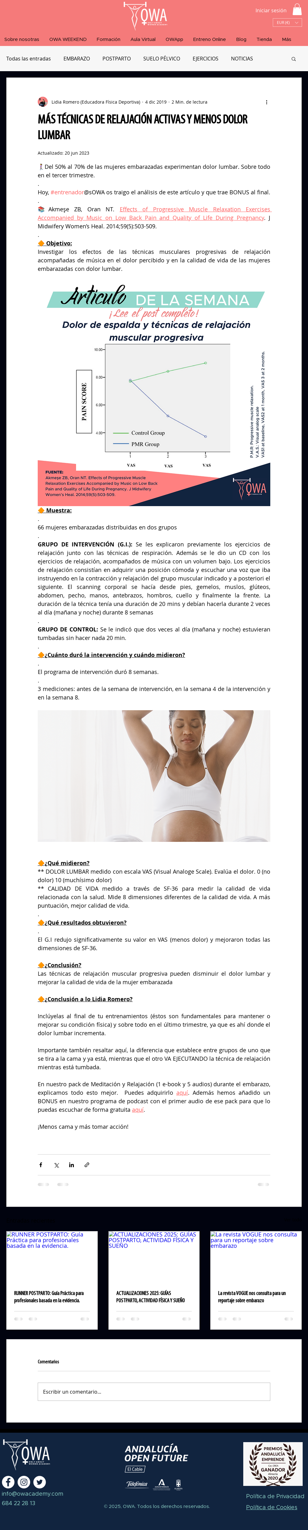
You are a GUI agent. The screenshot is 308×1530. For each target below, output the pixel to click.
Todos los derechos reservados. (173, 1506)
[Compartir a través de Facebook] (41, 1165)
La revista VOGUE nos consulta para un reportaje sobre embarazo (252, 1297)
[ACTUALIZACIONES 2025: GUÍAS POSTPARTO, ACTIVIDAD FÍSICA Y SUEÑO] (154, 1256)
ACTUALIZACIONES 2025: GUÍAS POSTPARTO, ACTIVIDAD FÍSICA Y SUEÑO (150, 1297)
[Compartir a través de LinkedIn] (71, 1165)
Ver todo (293, 1220)
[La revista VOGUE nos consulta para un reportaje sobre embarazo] (256, 1256)
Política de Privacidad (275, 1496)
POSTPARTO (116, 58)
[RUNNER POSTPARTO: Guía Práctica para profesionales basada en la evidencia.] (52, 1256)
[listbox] (287, 22)
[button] (297, 9)
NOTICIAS (242, 58)
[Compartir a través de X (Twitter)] (56, 1165)
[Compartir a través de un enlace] (87, 1165)
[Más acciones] (266, 102)
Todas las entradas (28, 58)
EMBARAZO (76, 58)
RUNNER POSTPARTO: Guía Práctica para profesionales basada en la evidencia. (49, 1297)
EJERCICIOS (205, 58)
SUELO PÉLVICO (161, 58)
